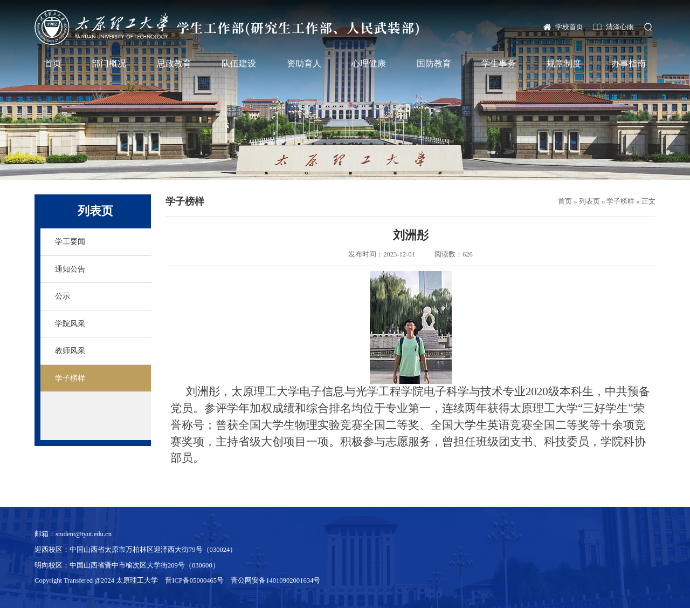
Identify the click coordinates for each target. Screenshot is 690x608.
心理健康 (368, 64)
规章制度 (564, 64)
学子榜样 (620, 201)
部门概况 (109, 64)
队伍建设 (239, 64)
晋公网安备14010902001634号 (275, 580)
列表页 (589, 201)
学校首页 (569, 27)
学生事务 (498, 64)
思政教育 (174, 64)
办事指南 (628, 64)
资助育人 (304, 64)
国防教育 (434, 64)
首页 (52, 64)
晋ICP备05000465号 (194, 580)
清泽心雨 (620, 27)
